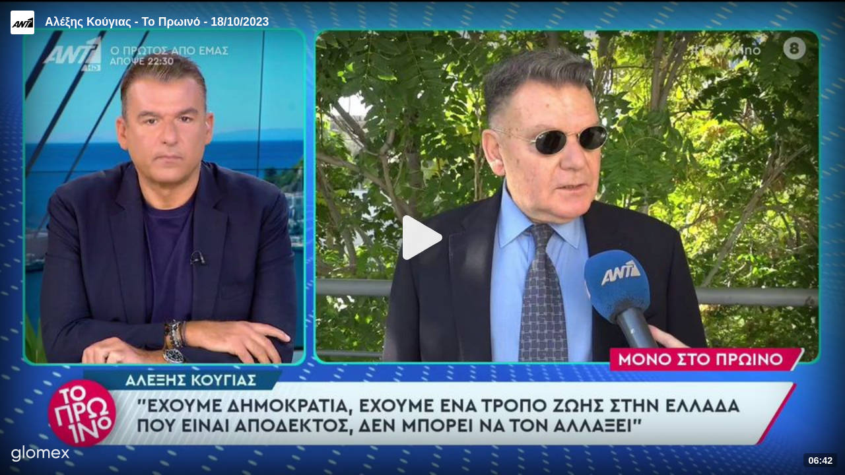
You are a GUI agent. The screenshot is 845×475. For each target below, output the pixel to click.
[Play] (422, 237)
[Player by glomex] (41, 454)
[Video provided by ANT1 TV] (22, 22)
